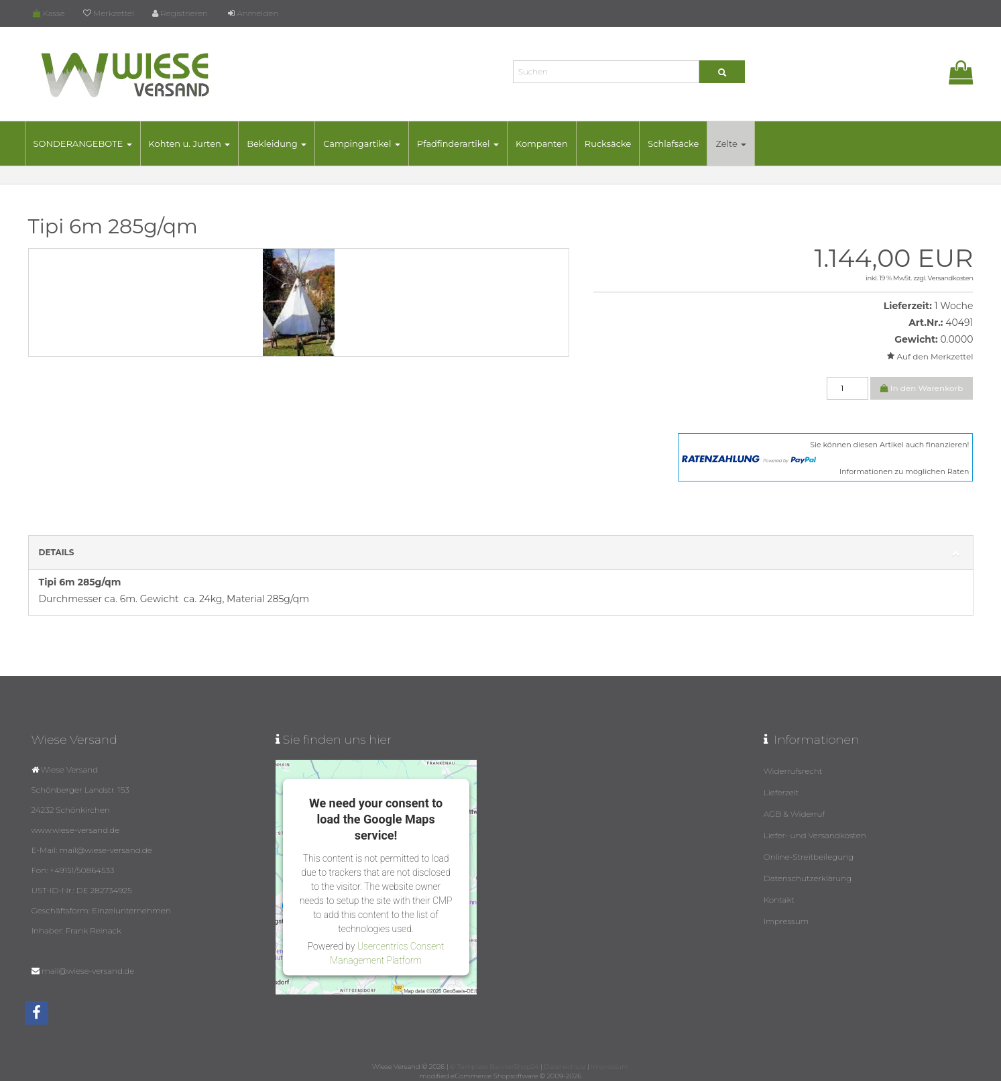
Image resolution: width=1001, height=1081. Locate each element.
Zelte (730, 143)
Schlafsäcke (673, 143)
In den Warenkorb (921, 388)
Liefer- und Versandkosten (815, 835)
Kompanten (542, 143)
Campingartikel (361, 143)
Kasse (49, 13)
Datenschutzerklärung (808, 878)
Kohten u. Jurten (190, 143)
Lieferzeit (781, 792)
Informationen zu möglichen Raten (904, 471)
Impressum (786, 921)
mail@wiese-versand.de (88, 971)
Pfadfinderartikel (458, 143)
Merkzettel (108, 13)
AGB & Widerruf (794, 814)
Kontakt (779, 900)
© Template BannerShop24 (494, 1066)
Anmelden (253, 13)
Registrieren (180, 13)
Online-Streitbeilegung (809, 857)
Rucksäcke (608, 143)
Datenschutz (564, 1066)
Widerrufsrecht (793, 771)
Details (501, 553)
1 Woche (953, 306)
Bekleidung (276, 143)
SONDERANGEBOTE (83, 143)
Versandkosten (951, 278)
